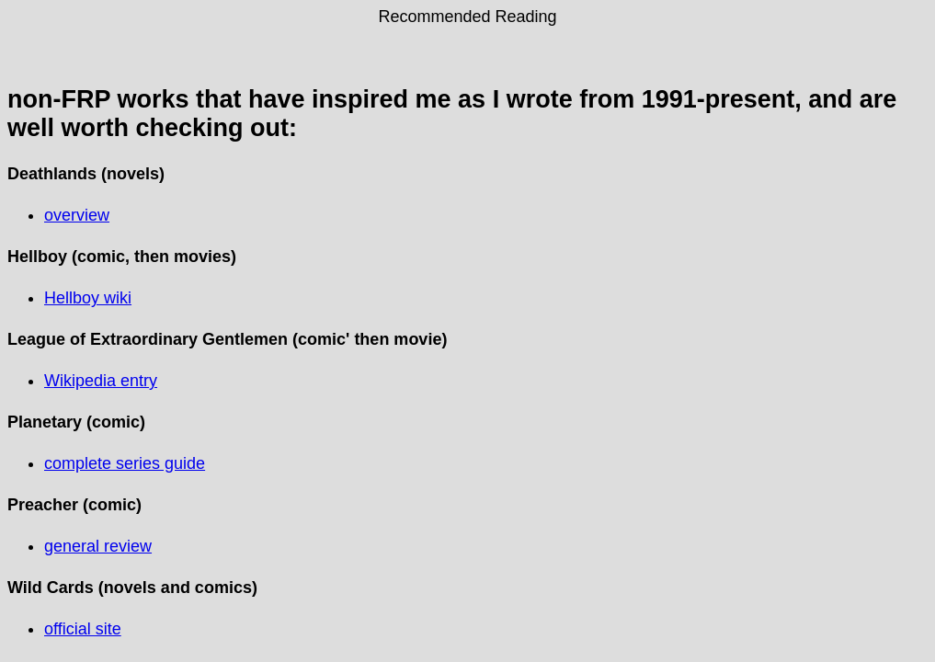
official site (82, 629)
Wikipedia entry (100, 380)
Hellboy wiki (87, 298)
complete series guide (124, 463)
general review (98, 546)
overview (76, 215)
